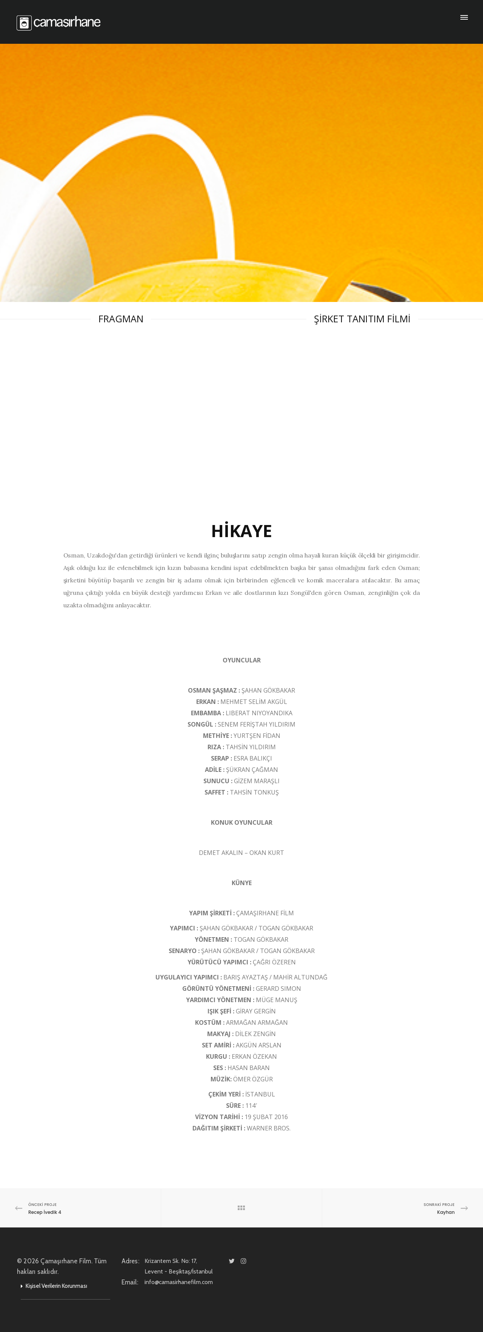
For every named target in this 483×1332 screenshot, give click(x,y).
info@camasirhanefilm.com (188, 1282)
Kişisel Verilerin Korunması (56, 1286)
